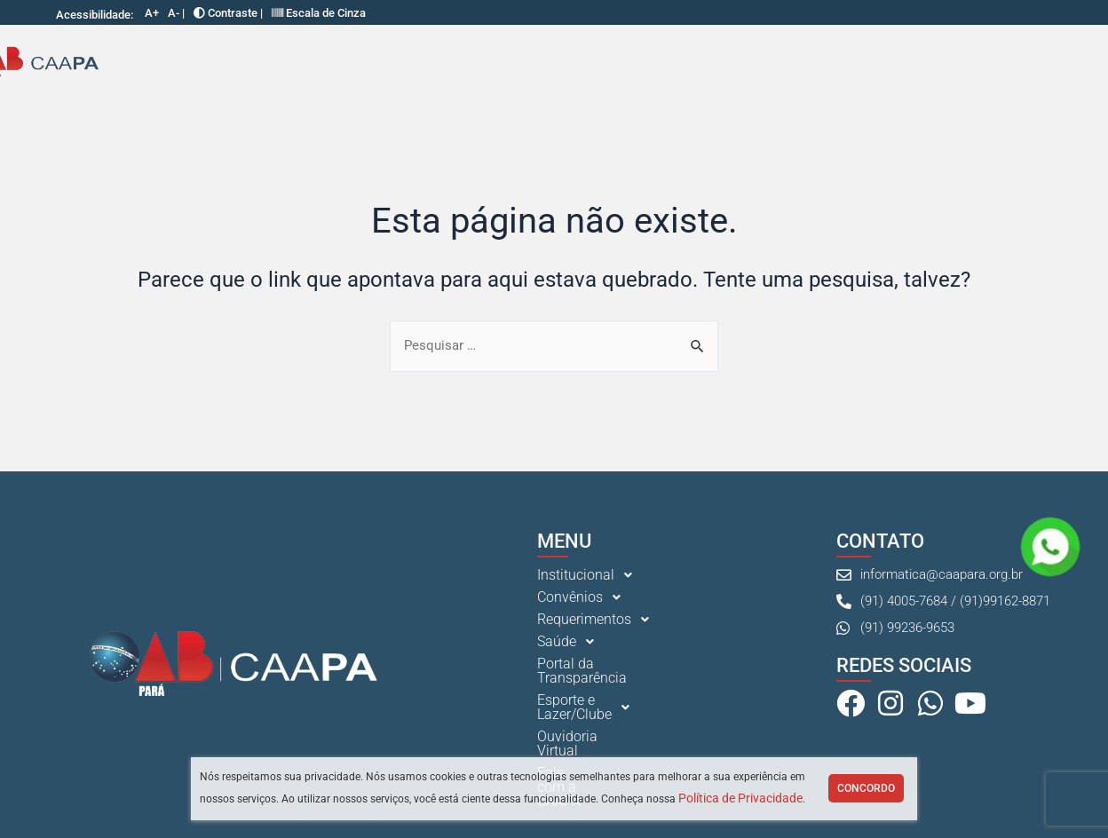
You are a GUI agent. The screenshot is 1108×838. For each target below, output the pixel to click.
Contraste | (228, 13)
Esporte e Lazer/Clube (781, 62)
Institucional (175, 62)
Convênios (284, 62)
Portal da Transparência (619, 62)
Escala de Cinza (319, 13)
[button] (175, 63)
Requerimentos (402, 62)
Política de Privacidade (740, 798)
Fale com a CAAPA (1034, 62)
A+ (152, 13)
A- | (176, 13)
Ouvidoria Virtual (923, 62)
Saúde (508, 62)
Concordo (866, 788)
